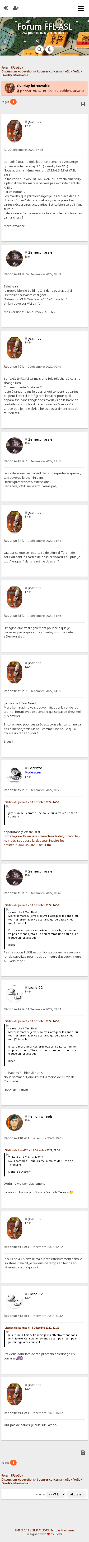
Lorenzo (35, 767)
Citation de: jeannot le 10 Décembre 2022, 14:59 (32, 802)
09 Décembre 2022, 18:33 (32, 274)
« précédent (63, 91)
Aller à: (40, 1494)
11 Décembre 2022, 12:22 (33, 1247)
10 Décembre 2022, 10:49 (32, 367)
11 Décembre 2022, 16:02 (33, 1413)
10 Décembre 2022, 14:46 (32, 616)
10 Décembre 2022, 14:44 (32, 541)
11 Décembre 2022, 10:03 (33, 1138)
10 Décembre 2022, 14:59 (32, 691)
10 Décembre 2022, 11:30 (32, 461)
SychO (59, 1534)
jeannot (25, 91)
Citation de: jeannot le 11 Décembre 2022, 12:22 (32, 1327)
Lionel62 (35, 987)
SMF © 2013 (40, 1530)
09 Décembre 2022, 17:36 (23, 150)
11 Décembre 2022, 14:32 (33, 1316)
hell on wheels (40, 1116)
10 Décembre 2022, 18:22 (32, 790)
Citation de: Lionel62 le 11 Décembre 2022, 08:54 (32, 1150)
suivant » (78, 91)
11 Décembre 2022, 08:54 (32, 1009)
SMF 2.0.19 (21, 1530)
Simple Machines (62, 1530)
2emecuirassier (41, 252)
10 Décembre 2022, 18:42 (32, 893)
